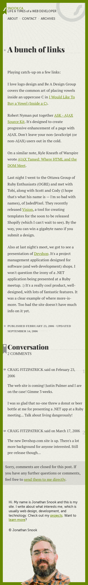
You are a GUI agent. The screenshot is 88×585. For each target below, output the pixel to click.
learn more (17, 520)
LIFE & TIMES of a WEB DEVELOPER (32, 11)
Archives (48, 18)
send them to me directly (44, 479)
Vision (27, 209)
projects (56, 515)
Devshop (41, 253)
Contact (29, 18)
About (13, 18)
